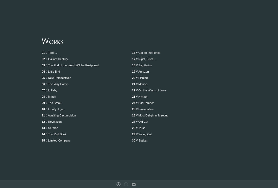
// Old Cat (140, 121)
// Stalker (139, 140)
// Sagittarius (142, 65)
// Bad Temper (143, 102)
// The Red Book (54, 134)
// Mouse (139, 84)
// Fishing (140, 77)
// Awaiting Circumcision (59, 115)
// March (49, 96)
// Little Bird (51, 71)
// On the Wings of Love (149, 90)
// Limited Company (56, 140)
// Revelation (52, 121)
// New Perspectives (56, 77)
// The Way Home (55, 84)
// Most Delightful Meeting (150, 115)
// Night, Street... (144, 59)
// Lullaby (49, 90)
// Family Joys (52, 109)
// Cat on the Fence (146, 52)
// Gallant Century (55, 59)
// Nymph (139, 96)
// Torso (138, 128)
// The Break (51, 102)
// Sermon (50, 128)
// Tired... (49, 52)
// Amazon (140, 71)
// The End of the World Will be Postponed (70, 65)
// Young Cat (142, 134)
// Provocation (143, 109)
